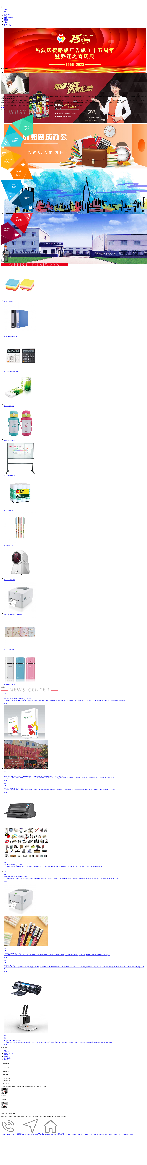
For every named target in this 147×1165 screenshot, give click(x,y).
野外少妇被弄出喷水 (74, 1134)
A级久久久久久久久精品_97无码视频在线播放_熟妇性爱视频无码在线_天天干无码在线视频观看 (105, 1134)
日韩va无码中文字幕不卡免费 (61, 1134)
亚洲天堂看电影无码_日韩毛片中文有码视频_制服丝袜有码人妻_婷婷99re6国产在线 (23, 1134)
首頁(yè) (6, 1050)
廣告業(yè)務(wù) (8, 1053)
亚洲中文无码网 (49, 1134)
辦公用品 (6, 1055)
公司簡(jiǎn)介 (7, 1051)
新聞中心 (6, 1056)
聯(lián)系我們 (7, 1058)
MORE (2, 107)
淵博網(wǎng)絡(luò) (60, 1116)
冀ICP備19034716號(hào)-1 (36, 1116)
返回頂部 (6, 1059)
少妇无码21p (134, 1134)
